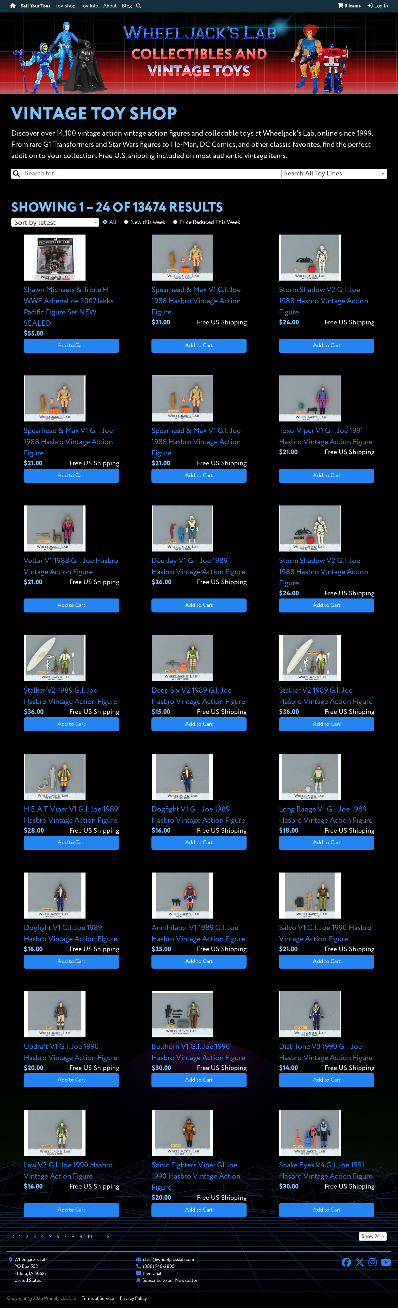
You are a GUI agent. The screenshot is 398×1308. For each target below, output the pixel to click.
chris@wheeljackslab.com (168, 1259)
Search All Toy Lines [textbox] (313, 173)
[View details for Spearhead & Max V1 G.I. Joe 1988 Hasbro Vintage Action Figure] (199, 281)
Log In (377, 6)
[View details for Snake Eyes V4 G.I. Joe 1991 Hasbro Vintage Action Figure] (326, 1151)
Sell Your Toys (35, 6)
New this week (147, 222)
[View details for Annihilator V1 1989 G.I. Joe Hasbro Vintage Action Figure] (199, 913)
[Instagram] (372, 1263)
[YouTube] (386, 1263)
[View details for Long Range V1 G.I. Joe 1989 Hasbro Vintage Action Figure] (326, 795)
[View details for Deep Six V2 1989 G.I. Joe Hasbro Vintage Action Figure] (199, 676)
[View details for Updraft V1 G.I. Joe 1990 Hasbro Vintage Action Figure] (71, 1032)
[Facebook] (346, 1263)
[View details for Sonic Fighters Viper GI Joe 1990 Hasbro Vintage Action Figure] (199, 1156)
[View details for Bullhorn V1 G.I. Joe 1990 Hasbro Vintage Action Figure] (199, 1032)
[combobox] (333, 174)
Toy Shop (65, 6)
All (112, 222)
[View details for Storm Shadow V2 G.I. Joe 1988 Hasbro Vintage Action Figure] (326, 281)
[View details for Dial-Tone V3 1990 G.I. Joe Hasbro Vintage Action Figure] (326, 1032)
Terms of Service (98, 1298)
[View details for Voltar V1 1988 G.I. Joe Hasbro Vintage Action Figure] (71, 546)
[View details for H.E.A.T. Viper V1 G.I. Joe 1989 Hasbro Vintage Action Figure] (71, 795)
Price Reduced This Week (209, 222)
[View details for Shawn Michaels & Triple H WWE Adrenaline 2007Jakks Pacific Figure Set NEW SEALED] (71, 286)
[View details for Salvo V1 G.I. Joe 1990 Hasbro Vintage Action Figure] (326, 913)
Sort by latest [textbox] (35, 222)
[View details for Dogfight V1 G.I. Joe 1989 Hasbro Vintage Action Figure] (199, 795)
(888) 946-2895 (158, 1266)
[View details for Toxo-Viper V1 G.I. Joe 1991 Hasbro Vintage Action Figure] (326, 416)
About (110, 6)
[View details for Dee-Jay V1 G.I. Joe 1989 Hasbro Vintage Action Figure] (199, 546)
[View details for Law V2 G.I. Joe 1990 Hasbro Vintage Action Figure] (71, 1151)
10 (89, 1237)
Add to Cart (71, 345)
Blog (127, 6)
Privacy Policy (133, 1298)
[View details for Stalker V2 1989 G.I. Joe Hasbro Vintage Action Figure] (71, 676)
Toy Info (89, 6)
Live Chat (152, 1273)
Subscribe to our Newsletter (169, 1280)
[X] (359, 1263)
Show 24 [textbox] (371, 1236)
